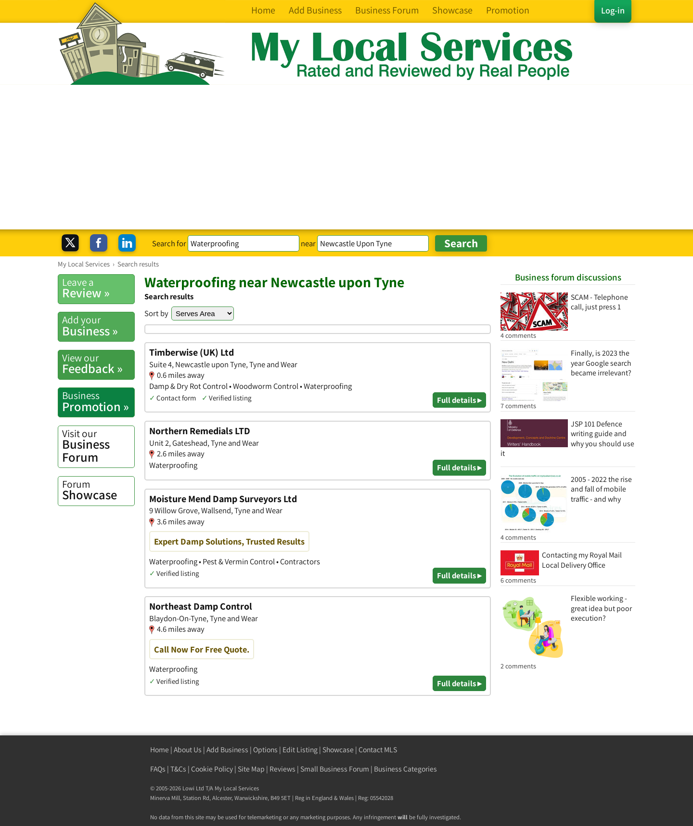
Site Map (251, 768)
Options (265, 749)
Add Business (227, 749)
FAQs (158, 768)
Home (159, 749)
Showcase (98, 490)
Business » (98, 326)
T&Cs (178, 768)
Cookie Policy (212, 768)
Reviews (282, 768)
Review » (98, 288)
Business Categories (405, 768)
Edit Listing (300, 749)
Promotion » (98, 401)
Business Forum (98, 446)
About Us (188, 749)
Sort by (156, 313)
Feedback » (98, 364)
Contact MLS (378, 749)
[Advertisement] (346, 157)
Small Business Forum (334, 768)
